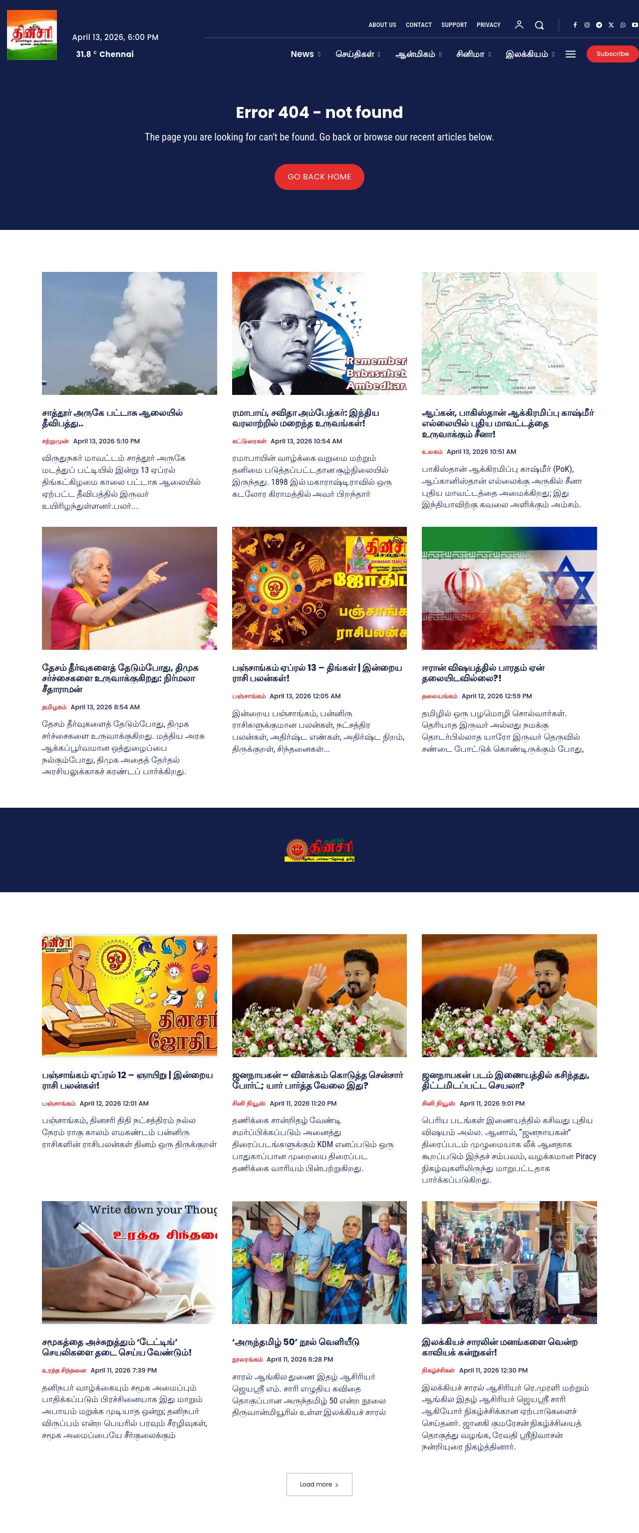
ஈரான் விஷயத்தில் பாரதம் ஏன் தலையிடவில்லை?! (483, 680)
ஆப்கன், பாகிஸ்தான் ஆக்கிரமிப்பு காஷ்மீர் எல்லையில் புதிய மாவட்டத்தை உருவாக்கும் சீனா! (508, 430)
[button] (539, 25)
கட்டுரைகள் (249, 448)
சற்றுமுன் (55, 448)
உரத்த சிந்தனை (64, 1378)
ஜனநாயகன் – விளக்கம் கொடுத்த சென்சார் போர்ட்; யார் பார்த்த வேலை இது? (317, 1087)
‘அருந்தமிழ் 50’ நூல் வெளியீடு (295, 1349)
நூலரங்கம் (247, 1367)
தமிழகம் (54, 714)
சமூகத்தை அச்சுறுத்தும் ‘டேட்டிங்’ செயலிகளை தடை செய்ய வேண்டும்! (117, 1354)
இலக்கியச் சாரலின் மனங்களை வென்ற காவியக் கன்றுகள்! (499, 1354)
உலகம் (432, 459)
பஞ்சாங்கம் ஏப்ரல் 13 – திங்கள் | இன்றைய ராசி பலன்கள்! (317, 680)
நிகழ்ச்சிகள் (438, 1378)
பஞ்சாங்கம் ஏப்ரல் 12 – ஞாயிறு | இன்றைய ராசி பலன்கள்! (127, 1087)
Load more (319, 1491)
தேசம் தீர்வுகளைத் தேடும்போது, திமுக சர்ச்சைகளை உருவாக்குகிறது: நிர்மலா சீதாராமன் (120, 685)
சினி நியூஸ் (249, 1111)
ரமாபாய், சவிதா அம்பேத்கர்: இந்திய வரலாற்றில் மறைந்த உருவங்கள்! (305, 425)
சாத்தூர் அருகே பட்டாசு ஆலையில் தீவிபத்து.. (112, 425)
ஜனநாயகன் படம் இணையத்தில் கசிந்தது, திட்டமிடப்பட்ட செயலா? (506, 1087)
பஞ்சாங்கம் (249, 703)
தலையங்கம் (439, 703)
